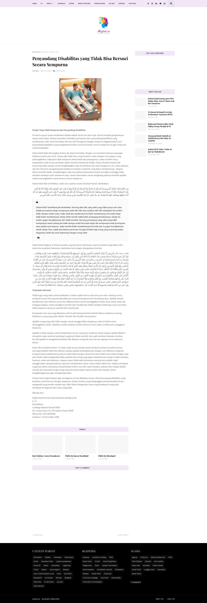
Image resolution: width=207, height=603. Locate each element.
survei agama (55, 570)
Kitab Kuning (158, 565)
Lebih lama (122, 535)
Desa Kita (37, 582)
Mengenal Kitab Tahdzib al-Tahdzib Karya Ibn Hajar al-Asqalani (159, 138)
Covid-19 (37, 565)
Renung (58, 578)
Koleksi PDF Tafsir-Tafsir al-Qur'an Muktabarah (160, 150)
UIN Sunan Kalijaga (90, 578)
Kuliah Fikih (96, 574)
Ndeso (44, 570)
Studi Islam (87, 561)
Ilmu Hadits (158, 561)
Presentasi (119, 570)
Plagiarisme (87, 565)
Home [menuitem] (34, 3)
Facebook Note (47, 561)
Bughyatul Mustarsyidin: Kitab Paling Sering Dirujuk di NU (160, 125)
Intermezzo (69, 557)
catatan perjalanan (63, 561)
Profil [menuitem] (49, 3)
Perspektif (38, 578)
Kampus (86, 557)
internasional (39, 586)
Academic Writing (99, 557)
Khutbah (146, 565)
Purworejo (49, 578)
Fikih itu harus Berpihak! (77, 456)
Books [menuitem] (71, 3)
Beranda (36, 52)
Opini (97, 565)
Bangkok (68, 578)
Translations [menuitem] (99, 3)
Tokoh (46, 565)
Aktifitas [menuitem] (132, 3)
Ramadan (161, 570)
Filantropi (107, 574)
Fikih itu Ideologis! (107, 456)
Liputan (60, 582)
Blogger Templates (50, 599)
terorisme (68, 574)
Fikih (111, 557)
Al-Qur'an (144, 557)
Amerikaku (55, 565)
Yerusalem (38, 557)
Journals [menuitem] (61, 3)
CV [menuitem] (42, 3)
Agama (134, 557)
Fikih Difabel (137, 561)
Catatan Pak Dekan (109, 565)
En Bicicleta (49, 582)
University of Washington (92, 582)
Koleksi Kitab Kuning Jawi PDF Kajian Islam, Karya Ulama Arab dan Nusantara (161, 101)
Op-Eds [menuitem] (112, 3)
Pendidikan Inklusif (104, 570)
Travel (36, 570)
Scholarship (116, 578)
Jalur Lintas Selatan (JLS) (44, 574)
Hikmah (148, 561)
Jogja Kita (66, 565)
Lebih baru (38, 535)
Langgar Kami (149, 570)
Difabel (48, 557)
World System (88, 570)
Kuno (59, 574)
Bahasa (66, 570)
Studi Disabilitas (109, 561)
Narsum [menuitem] (122, 3)
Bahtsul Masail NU (50, 52)
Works (97, 561)
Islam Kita (136, 565)
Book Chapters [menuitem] (84, 3)
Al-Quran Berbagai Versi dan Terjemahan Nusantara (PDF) (160, 113)
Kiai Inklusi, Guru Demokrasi (46, 456)
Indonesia (57, 557)
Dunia (36, 561)
